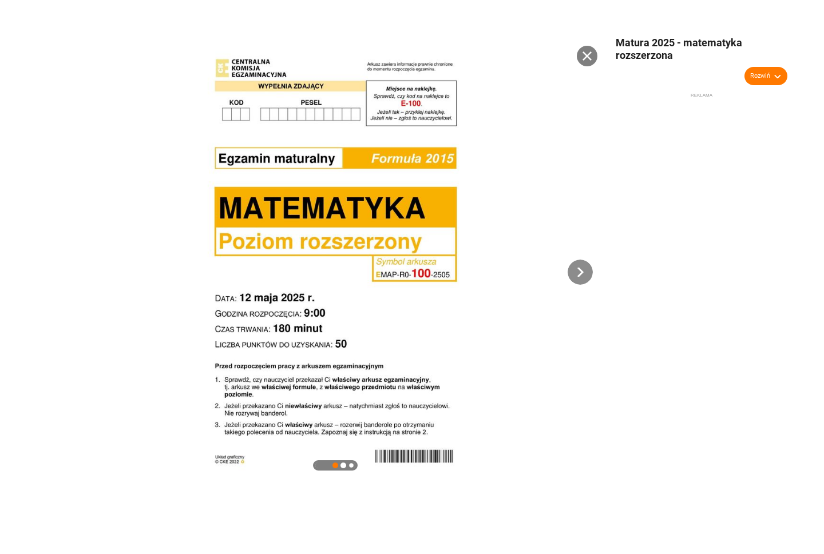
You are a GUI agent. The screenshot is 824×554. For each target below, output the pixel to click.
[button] (580, 272)
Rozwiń (760, 75)
